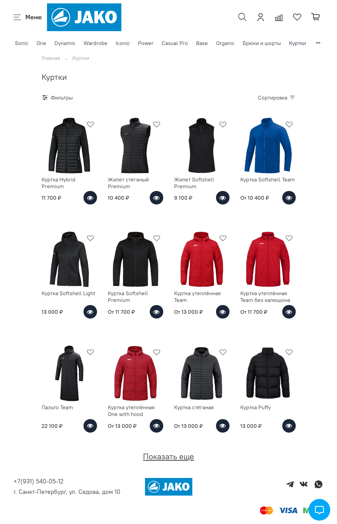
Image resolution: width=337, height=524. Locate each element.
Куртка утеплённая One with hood (131, 410)
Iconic (123, 43)
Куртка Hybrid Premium (58, 183)
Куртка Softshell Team (267, 179)
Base (202, 43)
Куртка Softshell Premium (128, 296)
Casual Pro (175, 43)
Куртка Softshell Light (68, 293)
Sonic (21, 43)
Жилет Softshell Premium (194, 183)
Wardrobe (95, 43)
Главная (51, 57)
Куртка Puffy (255, 407)
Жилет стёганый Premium (128, 183)
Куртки (297, 43)
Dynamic (64, 43)
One (41, 43)
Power (145, 43)
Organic (225, 43)
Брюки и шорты (262, 43)
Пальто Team (57, 407)
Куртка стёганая (194, 407)
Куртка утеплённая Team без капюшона (265, 296)
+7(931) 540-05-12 (39, 481)
